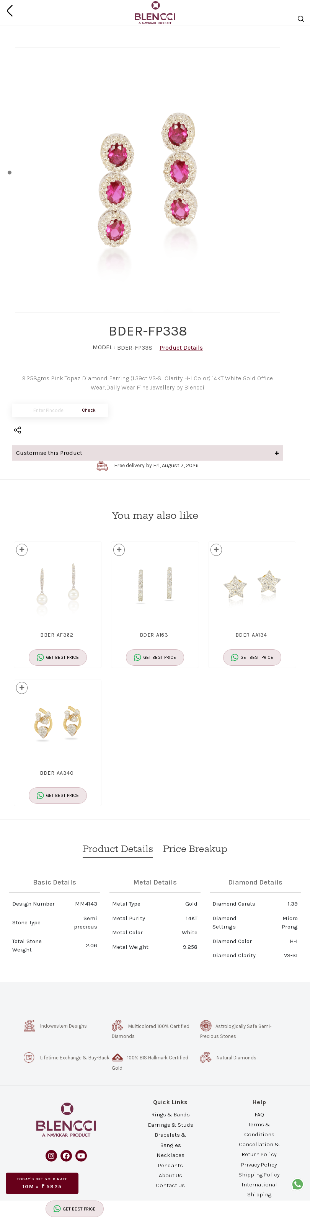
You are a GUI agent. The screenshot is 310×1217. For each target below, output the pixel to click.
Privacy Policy (259, 1164)
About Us (170, 1175)
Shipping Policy (259, 1174)
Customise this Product (147, 452)
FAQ (259, 1114)
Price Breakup (195, 849)
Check (89, 410)
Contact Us (170, 1185)
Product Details (181, 347)
